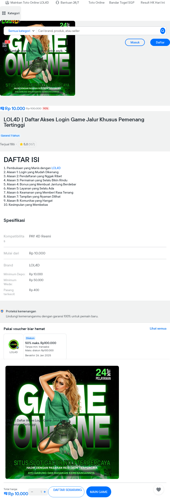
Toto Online (97, 2)
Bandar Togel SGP (121, 2)
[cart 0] (4, 44)
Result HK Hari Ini (153, 2)
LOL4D (56, 168)
